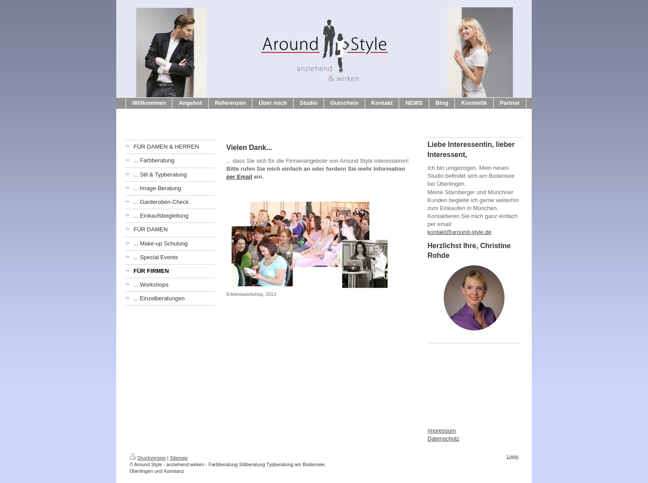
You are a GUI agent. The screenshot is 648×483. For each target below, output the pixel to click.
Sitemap (178, 457)
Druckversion (148, 457)
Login (512, 456)
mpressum (442, 430)
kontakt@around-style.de (459, 232)
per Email (239, 176)
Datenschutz (443, 438)
